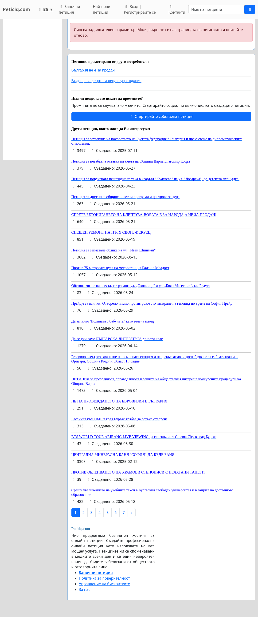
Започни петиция (69, 9)
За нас (84, 589)
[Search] (216, 9)
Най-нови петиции (101, 9)
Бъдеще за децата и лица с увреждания (106, 81)
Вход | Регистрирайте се (140, 9)
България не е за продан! (93, 70)
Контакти (176, 10)
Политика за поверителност (104, 578)
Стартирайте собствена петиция (161, 116)
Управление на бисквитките (104, 583)
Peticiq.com (16, 9)
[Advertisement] (32, 89)
